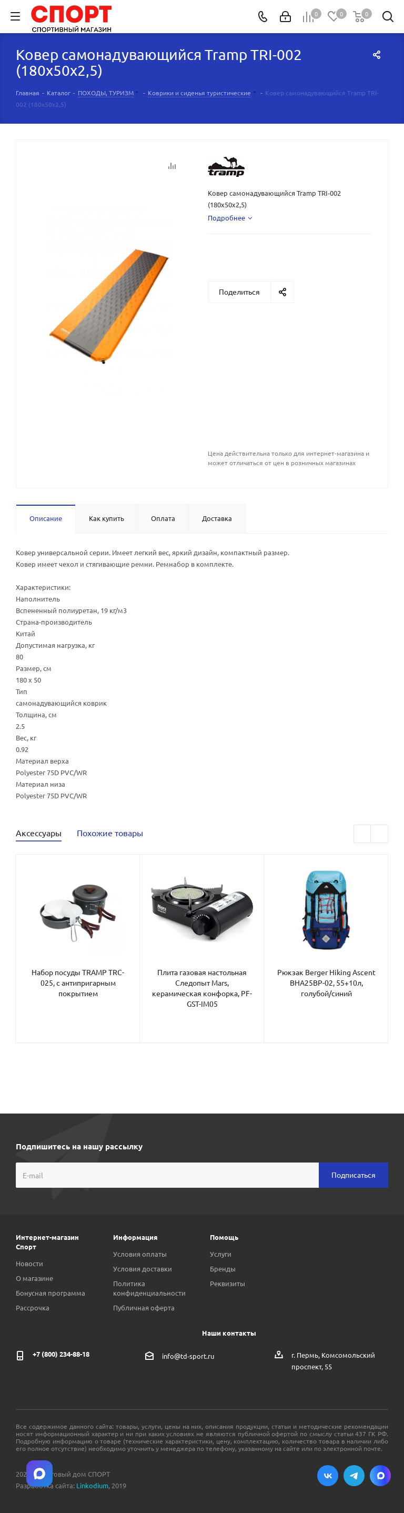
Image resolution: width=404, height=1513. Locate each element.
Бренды (223, 1268)
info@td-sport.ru (188, 1355)
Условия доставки (142, 1268)
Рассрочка (32, 1307)
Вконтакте (327, 1475)
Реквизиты (227, 1283)
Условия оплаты (140, 1253)
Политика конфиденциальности (149, 1288)
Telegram (354, 1475)
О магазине (34, 1278)
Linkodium (92, 1485)
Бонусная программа (50, 1292)
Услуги (220, 1253)
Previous (362, 834)
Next (379, 834)
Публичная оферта (144, 1307)
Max (380, 1475)
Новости (29, 1263)
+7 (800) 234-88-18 (61, 1353)
